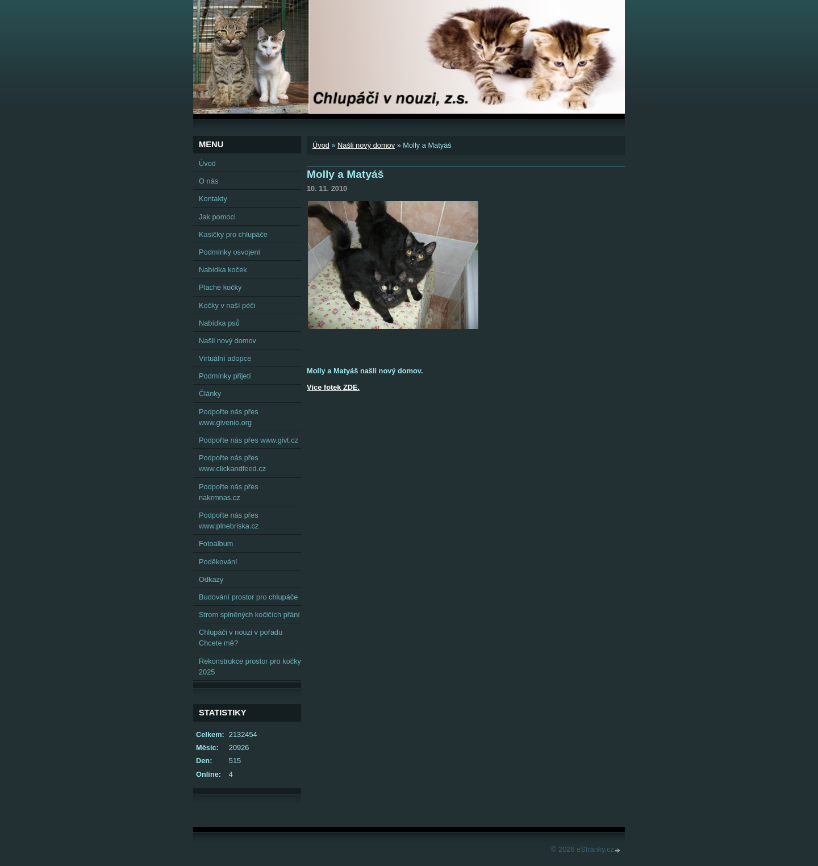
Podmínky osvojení (229, 252)
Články (210, 393)
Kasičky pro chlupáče (233, 234)
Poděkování (218, 561)
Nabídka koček (223, 269)
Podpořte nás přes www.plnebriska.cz (228, 520)
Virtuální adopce (225, 358)
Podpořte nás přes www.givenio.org (228, 417)
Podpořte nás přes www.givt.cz (248, 440)
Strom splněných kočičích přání (249, 614)
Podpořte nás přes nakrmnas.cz (228, 492)
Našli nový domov (366, 145)
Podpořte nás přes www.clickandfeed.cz (232, 463)
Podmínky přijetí (225, 376)
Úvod (320, 145)
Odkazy (211, 579)
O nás (208, 181)
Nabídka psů (219, 323)
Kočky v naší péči (227, 305)
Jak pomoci (217, 217)
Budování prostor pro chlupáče (248, 597)
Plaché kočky (220, 287)
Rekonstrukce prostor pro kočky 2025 (250, 666)
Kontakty (213, 198)
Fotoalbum (216, 543)
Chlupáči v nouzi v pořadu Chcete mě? (240, 637)
